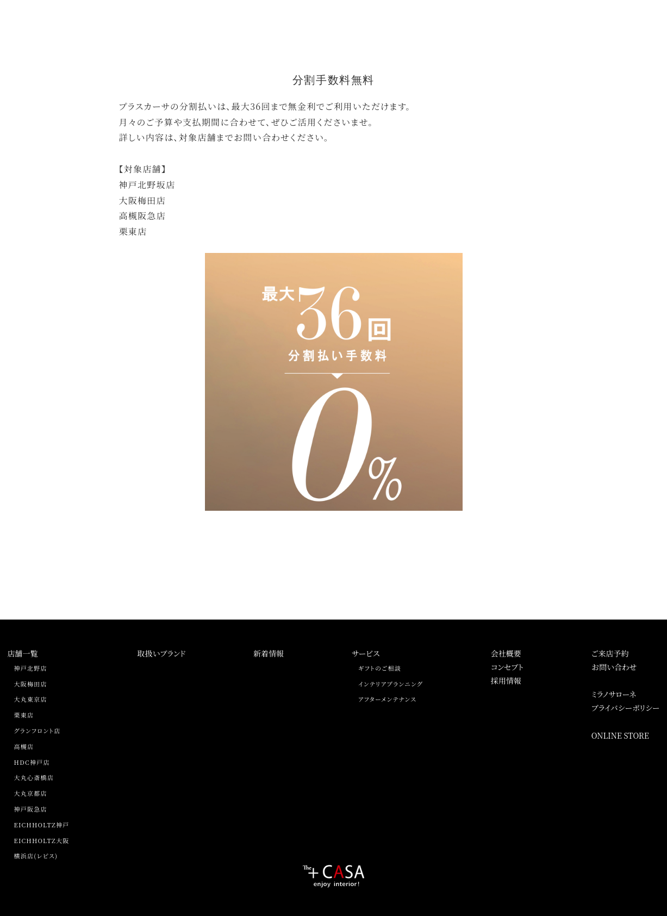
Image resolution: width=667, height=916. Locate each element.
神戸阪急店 (30, 808)
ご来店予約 (610, 653)
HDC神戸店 (32, 762)
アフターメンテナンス (387, 699)
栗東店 (24, 714)
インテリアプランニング (390, 683)
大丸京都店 (30, 793)
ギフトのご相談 (379, 668)
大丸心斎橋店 (34, 777)
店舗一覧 (23, 653)
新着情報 (268, 653)
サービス (366, 653)
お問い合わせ (614, 666)
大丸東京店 (30, 699)
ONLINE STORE (620, 735)
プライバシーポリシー (625, 707)
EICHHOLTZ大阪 (42, 840)
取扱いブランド (161, 653)
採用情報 (506, 680)
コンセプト (507, 666)
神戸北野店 (30, 668)
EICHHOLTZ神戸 (42, 824)
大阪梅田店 (30, 683)
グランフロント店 (37, 730)
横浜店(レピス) (36, 855)
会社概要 (506, 653)
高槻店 (24, 746)
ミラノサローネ (613, 694)
